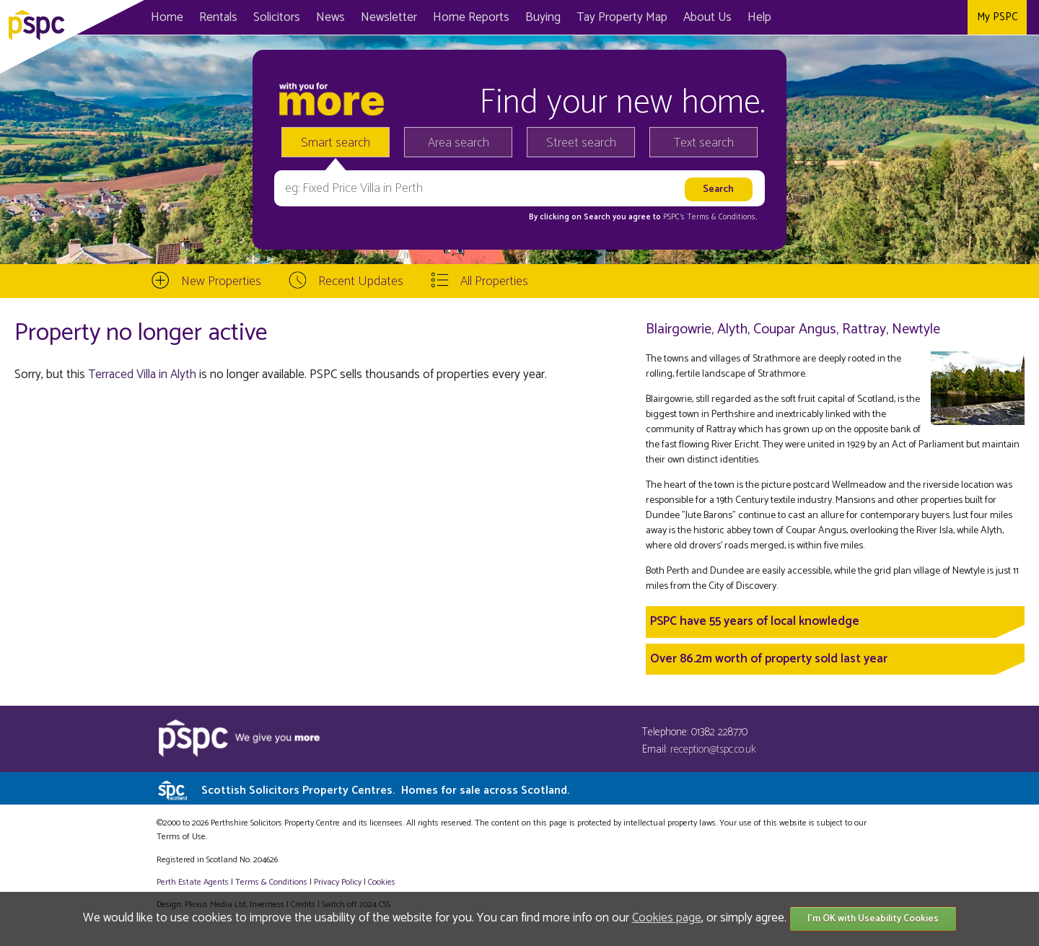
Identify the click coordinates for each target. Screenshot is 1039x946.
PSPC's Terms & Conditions (709, 217)
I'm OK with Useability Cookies (873, 919)
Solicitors (276, 17)
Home (167, 17)
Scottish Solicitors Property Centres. (385, 790)
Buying (543, 17)
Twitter (923, 17)
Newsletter (389, 17)
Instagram (953, 17)
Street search (581, 143)
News (330, 17)
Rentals (218, 17)
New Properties (221, 281)
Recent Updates (360, 281)
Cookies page (666, 918)
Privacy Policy (337, 882)
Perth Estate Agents (193, 882)
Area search (458, 143)
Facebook (893, 17)
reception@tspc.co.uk (713, 749)
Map (622, 17)
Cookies (381, 882)
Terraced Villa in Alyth (142, 374)
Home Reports (471, 17)
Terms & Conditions (271, 882)
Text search (704, 143)
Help (759, 17)
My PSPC (997, 17)
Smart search (335, 143)
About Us (707, 17)
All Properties (494, 281)
